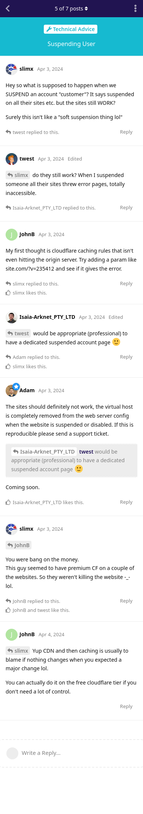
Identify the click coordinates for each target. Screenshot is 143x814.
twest (22, 333)
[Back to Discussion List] (7, 8)
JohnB (22, 545)
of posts (71, 8)
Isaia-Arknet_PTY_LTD (47, 451)
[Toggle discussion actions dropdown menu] (135, 8)
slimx (21, 175)
